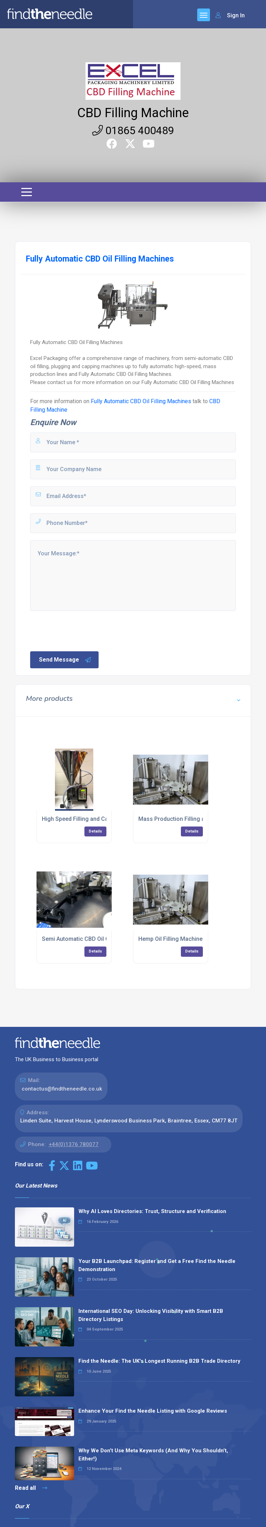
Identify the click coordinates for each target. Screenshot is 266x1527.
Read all (31, 1488)
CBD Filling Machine (133, 112)
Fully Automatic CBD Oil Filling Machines (141, 401)
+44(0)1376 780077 (74, 1144)
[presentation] (83, 630)
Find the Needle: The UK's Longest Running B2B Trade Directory (159, 1361)
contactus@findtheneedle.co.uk (62, 1089)
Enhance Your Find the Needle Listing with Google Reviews (152, 1411)
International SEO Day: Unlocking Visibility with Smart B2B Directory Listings (150, 1315)
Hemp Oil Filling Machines (172, 939)
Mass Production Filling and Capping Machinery (200, 819)
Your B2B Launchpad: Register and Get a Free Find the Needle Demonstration (156, 1265)
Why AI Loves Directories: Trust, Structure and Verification (152, 1211)
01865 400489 (133, 130)
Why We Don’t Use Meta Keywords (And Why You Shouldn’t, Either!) (153, 1454)
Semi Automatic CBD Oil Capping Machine (96, 939)
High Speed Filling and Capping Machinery (96, 819)
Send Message (65, 659)
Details (95, 831)
